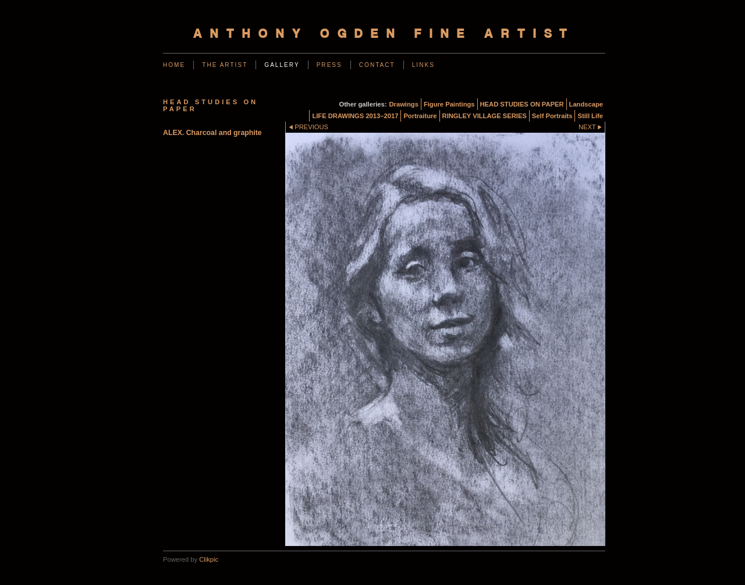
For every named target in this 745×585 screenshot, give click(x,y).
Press (329, 65)
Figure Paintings (449, 104)
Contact (377, 65)
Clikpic (208, 559)
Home (174, 65)
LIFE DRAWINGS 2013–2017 (355, 115)
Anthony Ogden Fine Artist (384, 34)
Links (423, 65)
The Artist (224, 65)
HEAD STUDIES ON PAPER (522, 104)
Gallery (281, 65)
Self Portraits (552, 115)
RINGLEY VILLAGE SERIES (484, 115)
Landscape (586, 104)
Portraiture (420, 115)
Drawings (403, 104)
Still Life (590, 115)
